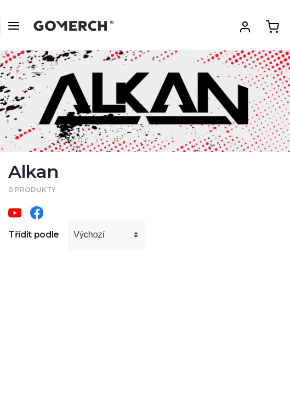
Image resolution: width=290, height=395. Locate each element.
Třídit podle (33, 234)
